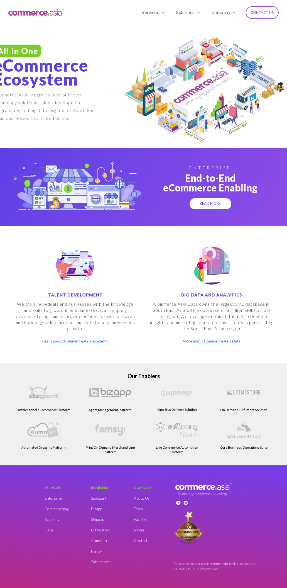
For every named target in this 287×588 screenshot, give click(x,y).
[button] (153, 12)
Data (49, 530)
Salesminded (101, 561)
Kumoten (99, 540)
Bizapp (96, 508)
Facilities (141, 519)
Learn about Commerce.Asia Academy (75, 341)
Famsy (96, 551)
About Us (142, 498)
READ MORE (210, 203)
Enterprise (53, 498)
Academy (52, 519)
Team (138, 508)
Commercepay (57, 508)
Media (139, 530)
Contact (141, 540)
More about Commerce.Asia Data (212, 341)
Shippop (97, 519)
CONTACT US (262, 12)
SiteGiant (99, 498)
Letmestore (101, 530)
